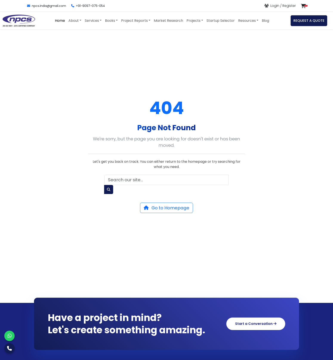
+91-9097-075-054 (88, 6)
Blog (265, 20)
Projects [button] (193, 20)
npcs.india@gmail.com (46, 6)
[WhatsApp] (9, 336)
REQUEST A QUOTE (308, 20)
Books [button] (110, 20)
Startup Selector (221, 20)
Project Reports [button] (134, 20)
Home (60, 20)
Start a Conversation (255, 323)
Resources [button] (247, 20)
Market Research (168, 20)
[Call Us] (9, 348)
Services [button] (92, 20)
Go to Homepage (166, 208)
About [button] (73, 20)
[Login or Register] (280, 5)
